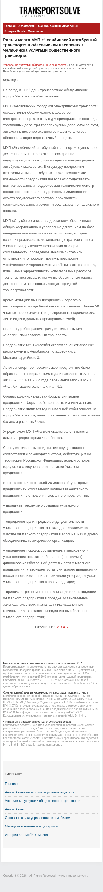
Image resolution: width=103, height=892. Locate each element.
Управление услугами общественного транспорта (34, 64)
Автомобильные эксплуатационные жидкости (39, 792)
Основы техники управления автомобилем (37, 818)
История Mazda (14, 31)
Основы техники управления (58, 25)
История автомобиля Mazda (26, 835)
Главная (10, 25)
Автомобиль (26, 25)
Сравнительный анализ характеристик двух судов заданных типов (45, 692)
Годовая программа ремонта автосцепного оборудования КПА (42, 663)
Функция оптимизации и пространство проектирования (38, 721)
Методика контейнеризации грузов (31, 826)
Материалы (35, 31)
